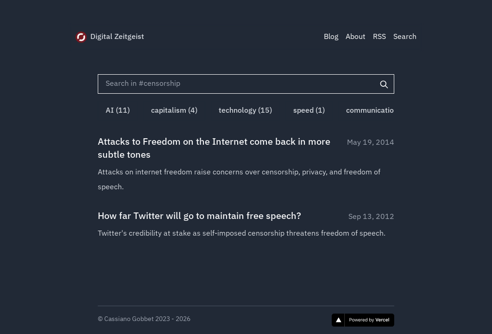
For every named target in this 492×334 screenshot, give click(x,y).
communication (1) (377, 111)
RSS (379, 37)
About (356, 37)
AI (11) (118, 111)
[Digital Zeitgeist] (81, 37)
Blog (331, 37)
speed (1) (309, 111)
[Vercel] (363, 320)
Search (404, 37)
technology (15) (245, 111)
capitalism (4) (174, 111)
